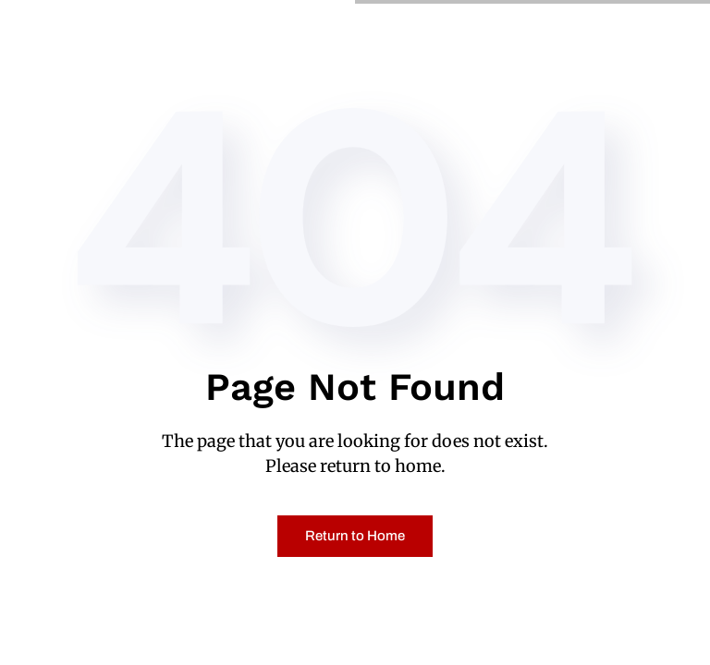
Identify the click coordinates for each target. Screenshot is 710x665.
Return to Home (355, 535)
